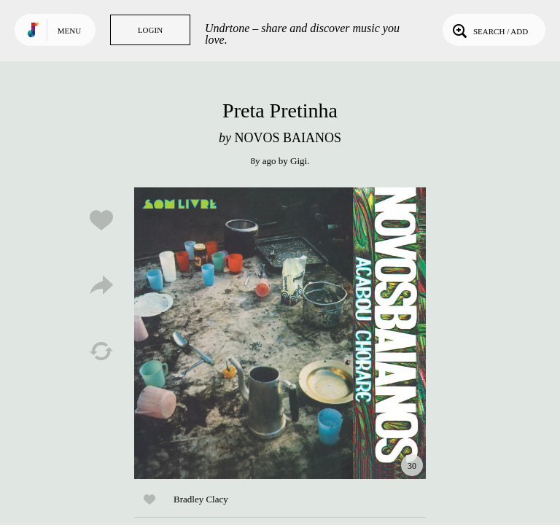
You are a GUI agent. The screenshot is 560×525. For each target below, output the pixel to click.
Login (150, 30)
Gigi (298, 160)
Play (280, 333)
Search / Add (489, 30)
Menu (69, 30)
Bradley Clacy (201, 499)
